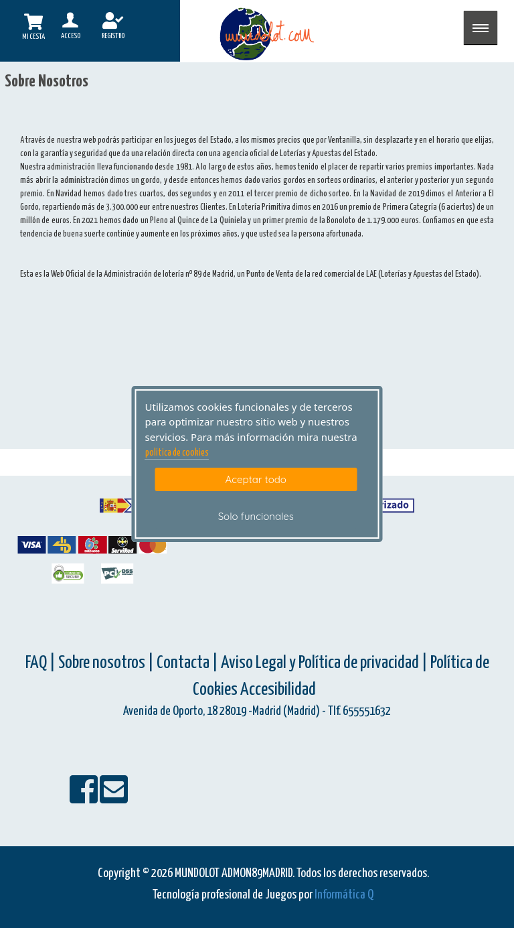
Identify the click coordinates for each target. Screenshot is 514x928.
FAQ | (41, 663)
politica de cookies (177, 453)
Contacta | (187, 663)
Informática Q (344, 894)
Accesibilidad (278, 690)
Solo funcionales (256, 516)
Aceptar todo (256, 479)
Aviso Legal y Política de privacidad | (325, 663)
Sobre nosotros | (106, 663)
